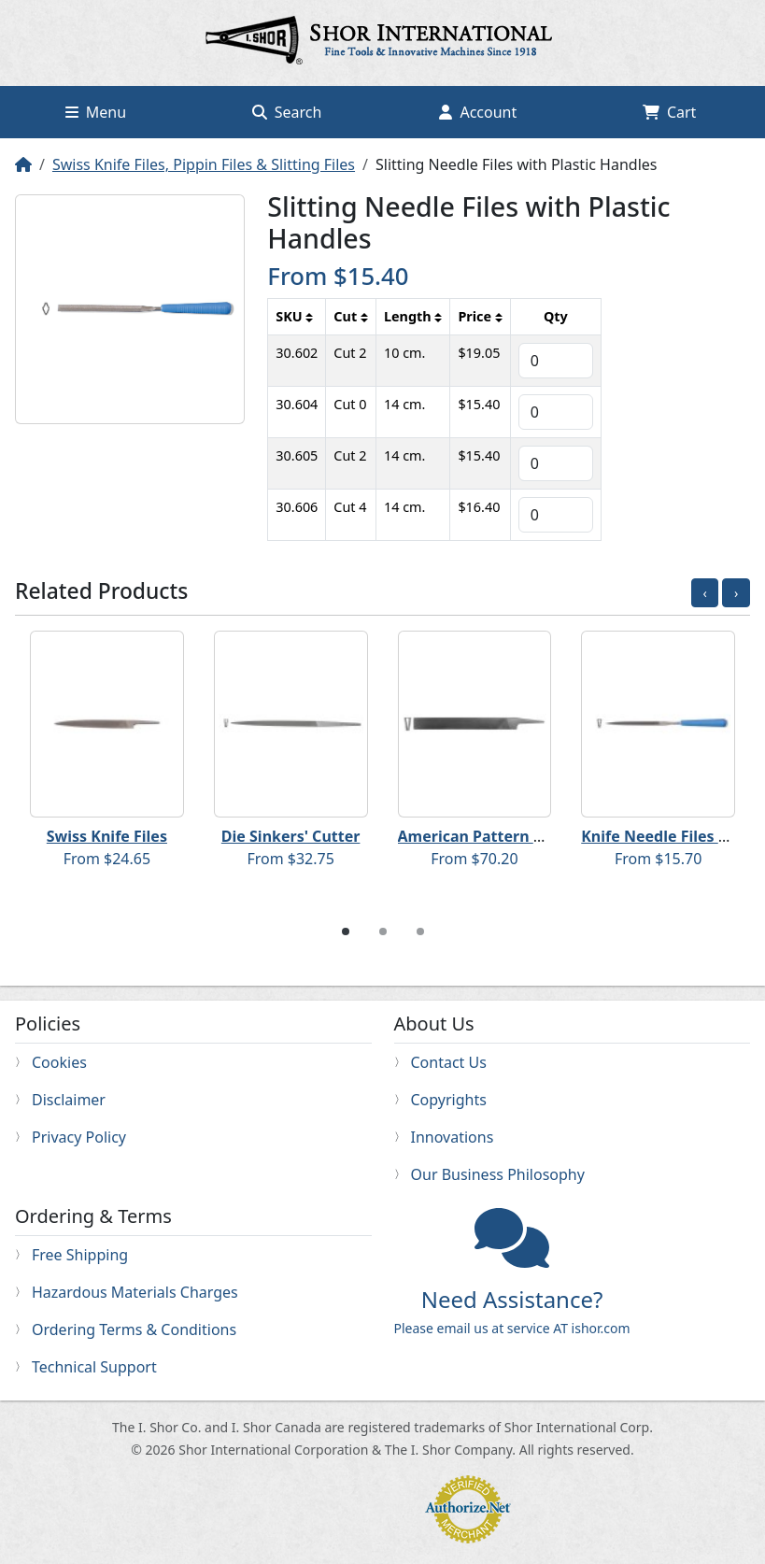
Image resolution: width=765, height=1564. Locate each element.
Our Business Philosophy (498, 1174)
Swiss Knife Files (107, 836)
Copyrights (449, 1099)
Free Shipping (80, 1254)
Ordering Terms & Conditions (134, 1329)
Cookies (59, 1062)
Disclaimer (69, 1099)
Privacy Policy (79, 1137)
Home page (382, 43)
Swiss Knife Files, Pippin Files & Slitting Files (203, 164)
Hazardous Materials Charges (135, 1292)
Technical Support (94, 1367)
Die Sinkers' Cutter (291, 836)
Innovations (452, 1137)
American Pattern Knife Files (504, 836)
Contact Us (449, 1062)
